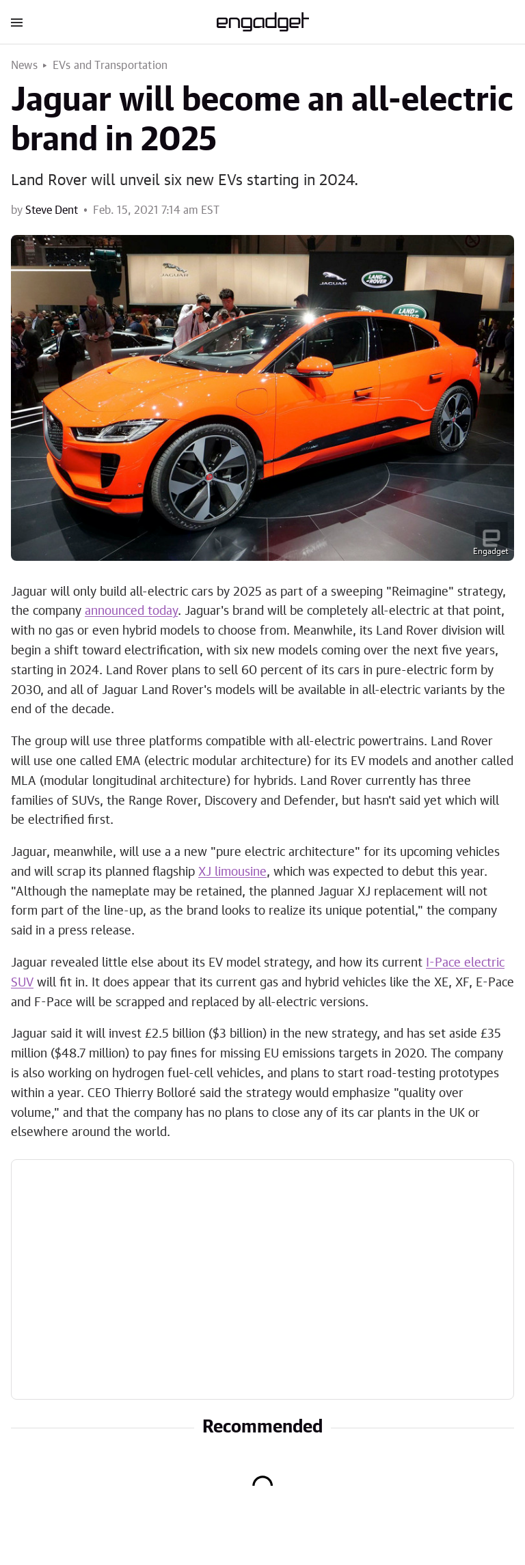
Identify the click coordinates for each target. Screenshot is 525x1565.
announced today (131, 611)
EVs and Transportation (110, 65)
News (24, 65)
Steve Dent (51, 210)
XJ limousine (232, 872)
